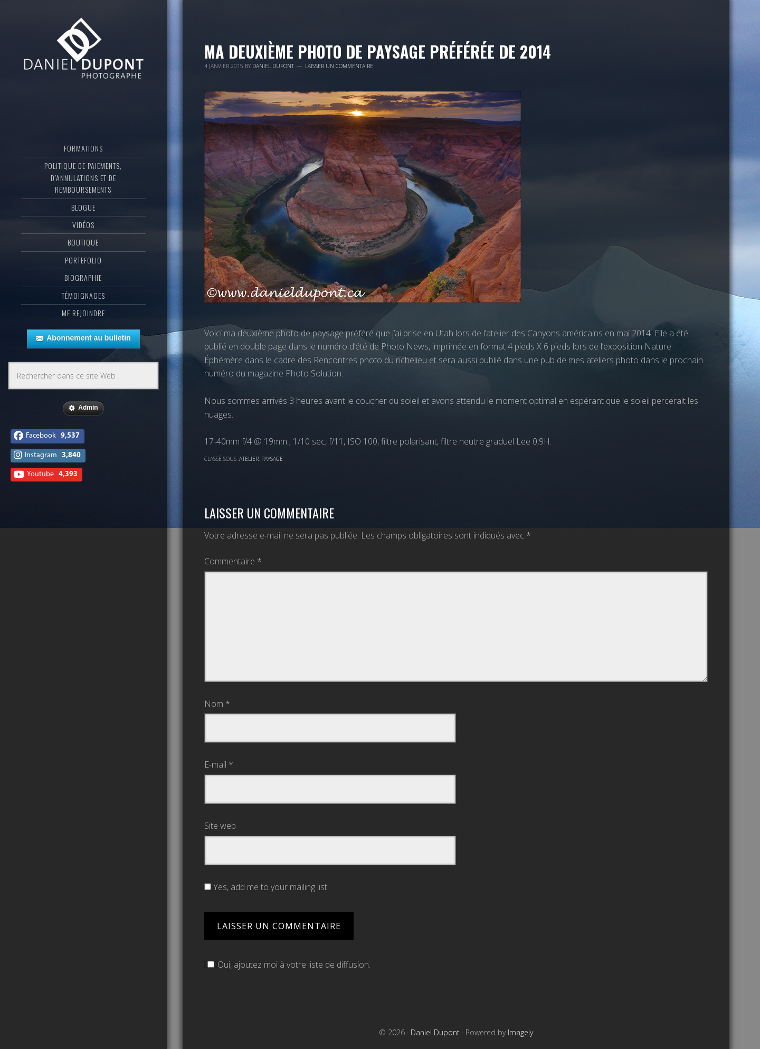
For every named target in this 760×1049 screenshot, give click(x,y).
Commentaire (233, 561)
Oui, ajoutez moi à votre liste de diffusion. (287, 964)
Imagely (520, 1032)
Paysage (272, 458)
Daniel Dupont (83, 50)
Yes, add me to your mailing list (265, 887)
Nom (217, 704)
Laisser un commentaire (339, 66)
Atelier (249, 458)
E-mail (218, 764)
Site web (220, 825)
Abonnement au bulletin (83, 338)
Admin (83, 408)
